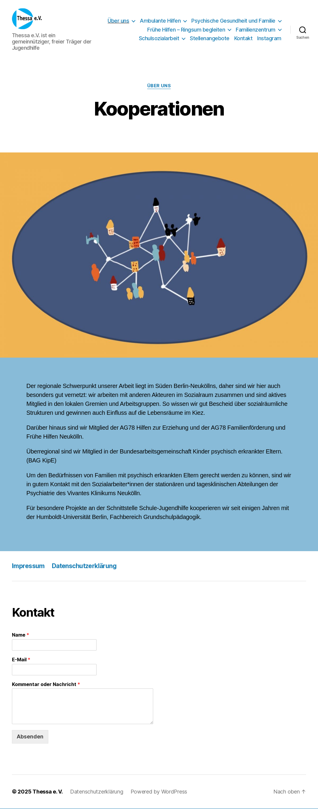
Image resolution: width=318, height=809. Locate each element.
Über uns (118, 21)
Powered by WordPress (159, 792)
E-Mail (21, 660)
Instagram (269, 38)
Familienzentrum (255, 30)
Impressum (28, 566)
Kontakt (243, 38)
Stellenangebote (209, 38)
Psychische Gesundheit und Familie (233, 21)
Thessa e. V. (47, 792)
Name (20, 635)
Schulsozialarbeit (159, 38)
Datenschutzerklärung (84, 566)
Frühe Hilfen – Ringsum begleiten (186, 30)
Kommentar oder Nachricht (46, 685)
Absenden (30, 737)
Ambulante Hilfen (160, 21)
